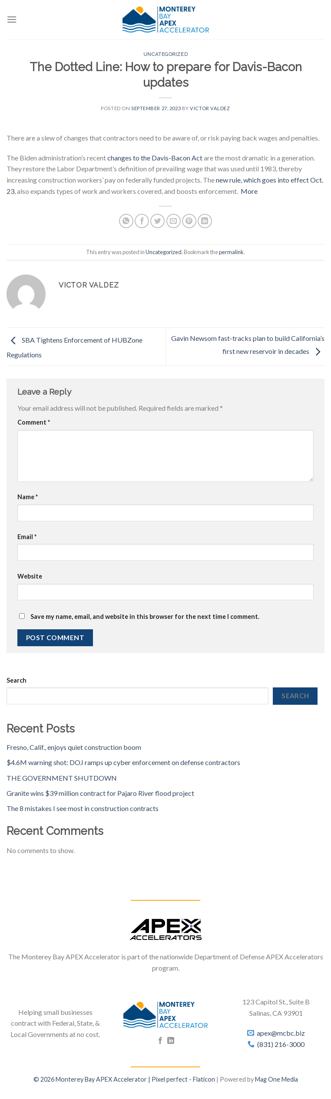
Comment (33, 422)
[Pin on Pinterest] (189, 221)
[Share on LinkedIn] (205, 221)
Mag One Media (276, 1079)
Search (16, 680)
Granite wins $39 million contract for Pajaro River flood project (100, 793)
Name (27, 496)
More (249, 191)
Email (26, 536)
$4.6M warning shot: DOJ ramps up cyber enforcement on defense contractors (123, 762)
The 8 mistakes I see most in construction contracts (83, 808)
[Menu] (12, 19)
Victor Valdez (210, 108)
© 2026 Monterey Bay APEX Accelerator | (92, 1079)
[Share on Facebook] (142, 221)
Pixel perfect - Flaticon (183, 1079)
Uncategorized (165, 54)
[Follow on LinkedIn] (170, 1041)
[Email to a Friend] (173, 221)
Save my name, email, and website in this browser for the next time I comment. (144, 616)
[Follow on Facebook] (160, 1041)
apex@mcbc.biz (281, 1033)
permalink (231, 252)
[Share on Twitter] (157, 221)
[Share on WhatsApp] (126, 221)
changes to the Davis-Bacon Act (154, 158)
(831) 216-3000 (281, 1044)
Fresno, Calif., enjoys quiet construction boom (74, 747)
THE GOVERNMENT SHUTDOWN (62, 778)
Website (29, 576)
